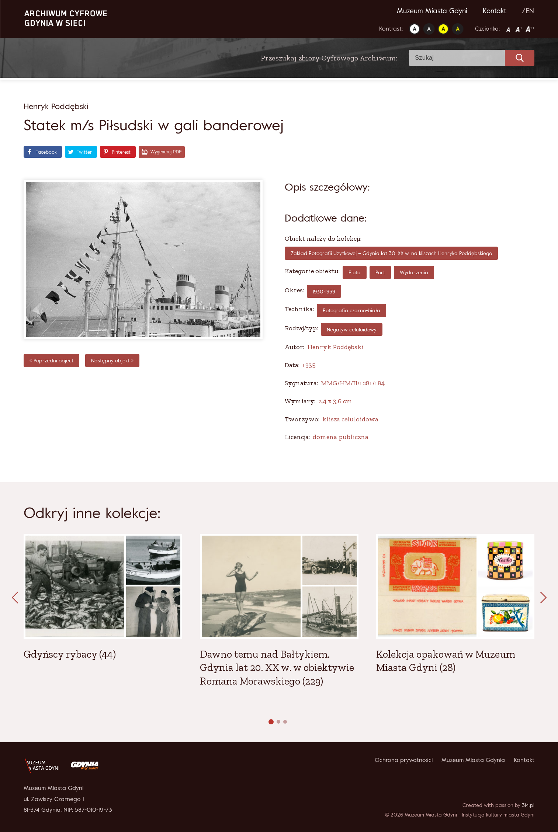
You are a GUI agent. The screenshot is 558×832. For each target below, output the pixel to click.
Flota (355, 272)
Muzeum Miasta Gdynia (473, 759)
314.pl (528, 805)
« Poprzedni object (51, 360)
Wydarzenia (414, 272)
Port (380, 272)
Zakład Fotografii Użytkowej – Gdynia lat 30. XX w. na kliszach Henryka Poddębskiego (391, 253)
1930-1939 (324, 291)
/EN (528, 11)
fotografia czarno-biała (351, 310)
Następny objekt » (112, 360)
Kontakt (494, 11)
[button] (271, 721)
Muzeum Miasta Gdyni (432, 11)
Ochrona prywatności (404, 759)
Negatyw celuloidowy (352, 329)
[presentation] (15, 598)
